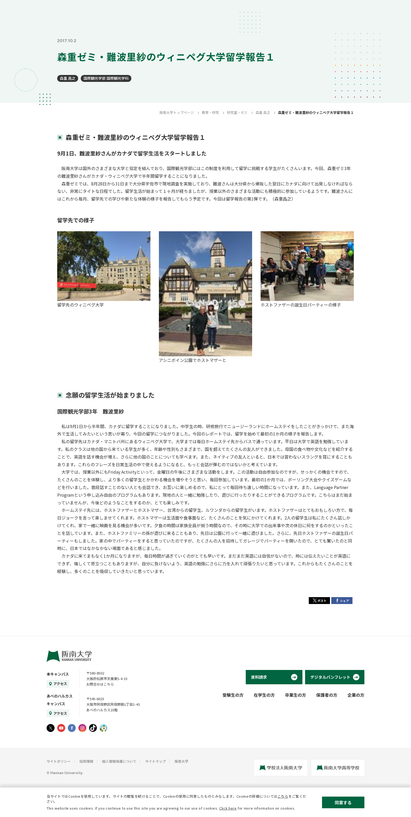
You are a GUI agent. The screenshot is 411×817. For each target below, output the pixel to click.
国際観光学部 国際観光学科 (106, 78)
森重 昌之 (67, 78)
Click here (228, 808)
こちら (283, 796)
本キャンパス (58, 674)
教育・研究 (210, 112)
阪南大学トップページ (176, 112)
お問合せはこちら (100, 684)
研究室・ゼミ (237, 112)
